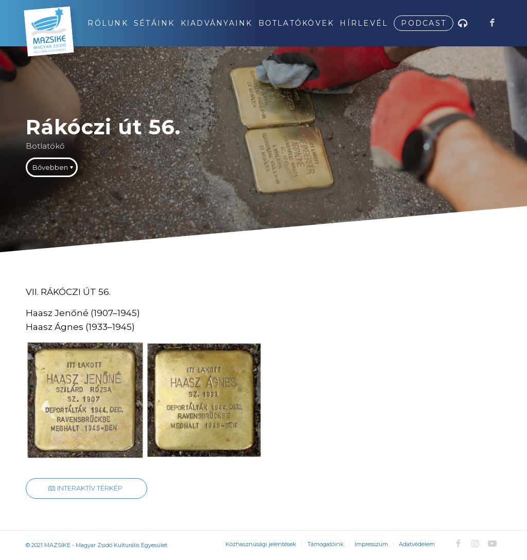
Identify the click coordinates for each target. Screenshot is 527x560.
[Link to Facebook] (492, 22)
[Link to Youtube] (492, 543)
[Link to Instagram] (475, 543)
